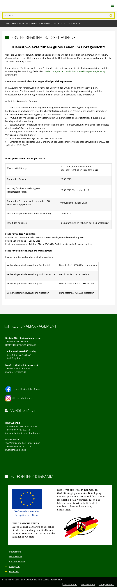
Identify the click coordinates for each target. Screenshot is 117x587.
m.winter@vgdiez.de (15, 371)
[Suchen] (58, 15)
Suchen (111, 15)
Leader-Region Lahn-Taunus (27, 389)
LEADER (34, 23)
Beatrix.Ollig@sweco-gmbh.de (20, 344)
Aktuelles (45, 23)
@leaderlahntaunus (22, 398)
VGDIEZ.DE (23, 23)
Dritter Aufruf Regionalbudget (68, 23)
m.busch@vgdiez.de (15, 449)
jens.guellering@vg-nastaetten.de (22, 433)
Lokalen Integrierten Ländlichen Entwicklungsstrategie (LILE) (74, 71)
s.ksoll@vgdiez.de (14, 358)
